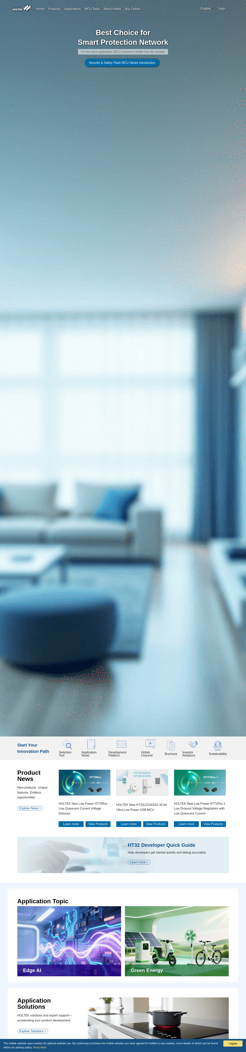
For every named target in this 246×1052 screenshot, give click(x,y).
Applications (72, 9)
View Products (98, 758)
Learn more (71, 758)
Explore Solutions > (32, 965)
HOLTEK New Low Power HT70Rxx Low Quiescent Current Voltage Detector (83, 743)
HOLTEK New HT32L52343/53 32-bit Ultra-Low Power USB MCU (141, 742)
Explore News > (30, 742)
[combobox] (207, 8)
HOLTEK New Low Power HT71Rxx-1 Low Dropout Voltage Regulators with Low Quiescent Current (199, 743)
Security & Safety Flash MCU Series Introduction (118, 95)
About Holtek (112, 9)
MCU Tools (92, 9)
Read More (40, 1047)
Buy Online (132, 9)
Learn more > (139, 797)
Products (54, 9)
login (222, 8)
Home (40, 9)
